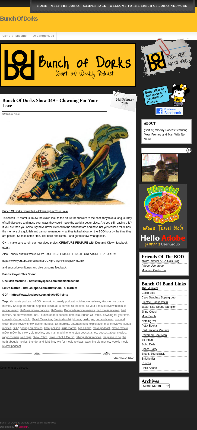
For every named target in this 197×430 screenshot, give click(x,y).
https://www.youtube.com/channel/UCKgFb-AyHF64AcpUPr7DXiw (43, 260)
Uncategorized (43, 35)
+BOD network (42, 301)
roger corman (10, 337)
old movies (37, 332)
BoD (36, 315)
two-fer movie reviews (70, 341)
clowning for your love (115, 315)
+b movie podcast (21, 301)
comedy (7, 319)
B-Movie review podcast (34, 310)
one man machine (57, 332)
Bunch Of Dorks (91, 315)
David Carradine (42, 319)
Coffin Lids (148, 292)
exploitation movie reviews (105, 323)
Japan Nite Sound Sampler (159, 306)
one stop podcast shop (83, 332)
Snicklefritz (148, 358)
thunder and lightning (42, 341)
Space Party (149, 349)
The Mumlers (150, 288)
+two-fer (106, 301)
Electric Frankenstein (155, 302)
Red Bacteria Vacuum (155, 330)
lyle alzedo (84, 328)
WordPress (50, 422)
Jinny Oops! (149, 311)
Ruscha (146, 363)
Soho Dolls (148, 344)
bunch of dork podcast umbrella (60, 315)
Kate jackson (52, 328)
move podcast (101, 328)
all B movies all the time (70, 306)
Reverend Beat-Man (154, 335)
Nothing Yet (149, 321)
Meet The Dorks (65, 5)
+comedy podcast (64, 301)
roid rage (25, 337)
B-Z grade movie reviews (79, 310)
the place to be (112, 337)
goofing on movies (31, 328)
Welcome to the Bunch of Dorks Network (148, 5)
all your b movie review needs (104, 306)
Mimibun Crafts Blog (154, 270)
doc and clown (105, 319)
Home (42, 5)
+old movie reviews (88, 301)
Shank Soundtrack (153, 353)
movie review (119, 328)
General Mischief (15, 35)
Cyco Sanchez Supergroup (158, 297)
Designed (5, 426)
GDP (15, 328)
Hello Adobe (149, 368)
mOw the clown (19, 332)
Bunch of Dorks (19, 18)
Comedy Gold (21, 319)
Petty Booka (149, 325)
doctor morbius (44, 323)
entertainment (79, 323)
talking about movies (88, 337)
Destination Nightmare (67, 319)
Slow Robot (40, 337)
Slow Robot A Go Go (61, 337)
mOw (5, 332)
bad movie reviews (107, 310)
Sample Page (94, 5)
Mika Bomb (149, 316)
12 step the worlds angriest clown (33, 306)
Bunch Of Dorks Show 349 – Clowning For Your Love (35, 211)
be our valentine (22, 315)
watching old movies (97, 341)
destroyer (88, 319)
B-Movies (57, 310)
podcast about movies (112, 332)
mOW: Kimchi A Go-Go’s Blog (160, 261)
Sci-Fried (147, 339)
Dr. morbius (62, 323)
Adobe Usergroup (153, 265)
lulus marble (68, 328)
